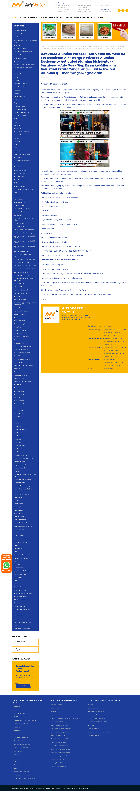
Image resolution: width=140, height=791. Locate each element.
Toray (15, 580)
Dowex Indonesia (19, 135)
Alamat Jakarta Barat (96, 348)
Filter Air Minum (19, 151)
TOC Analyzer (18, 577)
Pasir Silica (17, 439)
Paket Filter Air (18, 413)
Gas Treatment (19, 157)
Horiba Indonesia (19, 186)
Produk (16, 500)
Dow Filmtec (18, 128)
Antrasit (16, 61)
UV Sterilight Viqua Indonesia (23, 593)
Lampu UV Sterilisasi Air (21, 299)
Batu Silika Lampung (20, 84)
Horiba (16, 183)
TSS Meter (17, 584)
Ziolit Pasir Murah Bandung (22, 629)
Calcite (16, 100)
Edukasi (16, 138)
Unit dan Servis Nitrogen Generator (61, 732)
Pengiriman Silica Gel (20, 465)
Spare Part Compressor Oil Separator (62, 756)
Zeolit (15, 619)
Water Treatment (19, 606)
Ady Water (17, 37)
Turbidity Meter (18, 587)
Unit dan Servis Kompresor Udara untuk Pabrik (64, 718)
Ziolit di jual (17, 625)
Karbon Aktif (18, 287)
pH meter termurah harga (22, 486)
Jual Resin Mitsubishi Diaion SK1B (24, 269)
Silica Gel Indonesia (20, 536)
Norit (15, 388)
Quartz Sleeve (18, 513)
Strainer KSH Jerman (20, 542)
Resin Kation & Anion (20, 713)
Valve (15, 758)
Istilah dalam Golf (19, 202)
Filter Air (16, 148)
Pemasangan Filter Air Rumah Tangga (25, 778)
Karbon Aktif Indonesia (21, 290)
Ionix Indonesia (18, 196)
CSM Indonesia (18, 119)
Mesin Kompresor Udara (22, 352)
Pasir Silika (17, 442)
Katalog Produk (20, 649)
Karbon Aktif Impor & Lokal (22, 710)
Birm (15, 734)
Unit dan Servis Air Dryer (58, 721)
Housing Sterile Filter (57, 763)
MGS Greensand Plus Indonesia (24, 365)
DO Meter (17, 125)
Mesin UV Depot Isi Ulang (22, 359)
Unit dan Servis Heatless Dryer (60, 725)
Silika (15, 539)
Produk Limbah (19, 504)
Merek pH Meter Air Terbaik (22, 346)
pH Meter (17, 471)
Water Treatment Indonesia (23, 609)
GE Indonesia (18, 164)
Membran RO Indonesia (21, 336)
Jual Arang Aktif (19, 215)
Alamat (43, 17)
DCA (15, 122)
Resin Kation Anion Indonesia (23, 523)
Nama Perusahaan (94, 326)
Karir (100, 17)
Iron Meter (91, 725)
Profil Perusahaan (20, 641)
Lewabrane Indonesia (21, 311)
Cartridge (17, 761)
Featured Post (18, 141)
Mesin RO (17, 356)
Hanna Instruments (20, 167)
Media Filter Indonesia (21, 330)
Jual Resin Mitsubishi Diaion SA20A (25, 266)
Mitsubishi (17, 372)
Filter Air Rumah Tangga (22, 154)
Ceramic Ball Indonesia (21, 112)
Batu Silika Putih (19, 87)
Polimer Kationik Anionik (21, 494)
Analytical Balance (20, 58)
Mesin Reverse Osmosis (21, 747)
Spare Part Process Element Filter (60, 742)
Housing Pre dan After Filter (59, 766)
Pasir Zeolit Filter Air (20, 455)
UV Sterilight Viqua (20, 590)
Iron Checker (18, 199)
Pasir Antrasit (18, 420)
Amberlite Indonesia (20, 55)
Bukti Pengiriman (19, 96)
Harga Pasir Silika (19, 173)
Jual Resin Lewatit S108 (21, 262)
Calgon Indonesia (19, 103)
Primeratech (18, 497)
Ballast (16, 77)
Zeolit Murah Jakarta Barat (22, 622)
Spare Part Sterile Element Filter (60, 739)
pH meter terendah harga (22, 479)
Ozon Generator (19, 401)
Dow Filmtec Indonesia (21, 132)
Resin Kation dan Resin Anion (23, 526)
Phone (90, 368)
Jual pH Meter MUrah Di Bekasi (24, 230)
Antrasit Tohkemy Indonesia (23, 67)
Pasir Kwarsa (18, 433)
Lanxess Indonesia (20, 308)
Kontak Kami (23, 686)
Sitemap (32, 17)
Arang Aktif (17, 74)
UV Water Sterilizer (20, 600)
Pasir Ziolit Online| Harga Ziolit (24, 458)
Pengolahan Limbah (20, 468)
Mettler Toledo (18, 362)
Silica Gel (17, 532)
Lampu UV (17, 296)
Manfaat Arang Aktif (20, 324)
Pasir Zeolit (17, 452)
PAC (15, 407)
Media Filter (17, 327)
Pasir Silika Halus (19, 445)
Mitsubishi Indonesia (20, 375)
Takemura (17, 552)
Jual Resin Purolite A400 (21, 208)
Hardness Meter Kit (93, 735)
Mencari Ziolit (18, 340)
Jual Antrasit (18, 212)
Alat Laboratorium (20, 48)
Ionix (15, 192)
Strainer (16, 754)
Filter (15, 144)
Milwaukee (17, 369)
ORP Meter (17, 397)
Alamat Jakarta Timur (96, 339)
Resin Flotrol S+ (19, 516)
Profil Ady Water (19, 507)
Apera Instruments (20, 71)
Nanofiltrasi (17, 385)
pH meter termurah (20, 482)
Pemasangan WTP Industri (22, 775)
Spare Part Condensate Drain (59, 745)
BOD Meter (17, 93)
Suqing (16, 545)
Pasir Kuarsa (18, 426)
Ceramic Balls (55, 715)
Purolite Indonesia (19, 510)
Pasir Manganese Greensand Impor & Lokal (26, 720)
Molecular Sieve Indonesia (22, 381)
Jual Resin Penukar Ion (21, 272)
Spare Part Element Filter (58, 735)
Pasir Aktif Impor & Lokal (21, 723)
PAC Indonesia (18, 410)
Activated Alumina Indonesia (23, 34)
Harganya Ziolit (19, 176)
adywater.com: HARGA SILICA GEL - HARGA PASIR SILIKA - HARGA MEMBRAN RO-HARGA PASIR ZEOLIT (56, 788)
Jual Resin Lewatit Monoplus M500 (25, 259)
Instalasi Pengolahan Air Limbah (24, 189)
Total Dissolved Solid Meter (96, 711)
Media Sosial (55, 17)
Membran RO (18, 333)
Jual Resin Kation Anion (21, 251)
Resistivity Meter (19, 529)
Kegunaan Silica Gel (20, 293)
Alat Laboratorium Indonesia (23, 51)
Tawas (16, 768)
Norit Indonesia (19, 391)
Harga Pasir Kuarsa (20, 170)
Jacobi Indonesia (19, 205)
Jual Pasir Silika (19, 226)
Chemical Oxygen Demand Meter (97, 721)
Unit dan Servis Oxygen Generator (60, 728)
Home (15, 17)
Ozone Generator (19, 404)
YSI (15, 613)
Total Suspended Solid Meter (96, 715)
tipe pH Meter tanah (20, 574)
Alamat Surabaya (94, 359)
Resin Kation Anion (20, 520)
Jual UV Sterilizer (19, 283)
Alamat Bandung (94, 330)
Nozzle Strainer (19, 394)
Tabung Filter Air (19, 548)
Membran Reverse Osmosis (22, 744)
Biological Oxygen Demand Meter (97, 718)
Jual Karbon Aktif (19, 223)
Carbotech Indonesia (20, 106)
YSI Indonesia (18, 616)
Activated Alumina (20, 30)
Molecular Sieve (19, 378)
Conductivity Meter (20, 116)
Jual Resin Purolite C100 (21, 275)
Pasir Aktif (17, 417)
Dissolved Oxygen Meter (95, 708)
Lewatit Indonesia (19, 314)
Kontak (68, 17)
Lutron (16, 317)
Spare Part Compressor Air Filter (60, 749)
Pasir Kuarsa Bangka (20, 429)
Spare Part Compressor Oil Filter (60, 752)
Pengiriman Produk (20, 461)
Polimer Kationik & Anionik (21, 771)
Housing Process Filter (57, 759)
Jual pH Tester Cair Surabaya (23, 233)
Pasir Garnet (18, 423)
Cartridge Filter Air (20, 109)
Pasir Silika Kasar (19, 449)
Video (16, 603)
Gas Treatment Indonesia (22, 160)
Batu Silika (17, 80)
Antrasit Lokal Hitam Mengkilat (24, 64)
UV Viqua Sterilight (20, 596)
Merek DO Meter (19, 343)
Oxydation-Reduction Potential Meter (98, 732)
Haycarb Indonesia (20, 180)
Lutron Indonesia (19, 320)
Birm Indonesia (18, 90)
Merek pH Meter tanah (21, 349)
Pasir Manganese (19, 436)
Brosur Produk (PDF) (85, 17)
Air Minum (17, 45)
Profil (23, 17)
